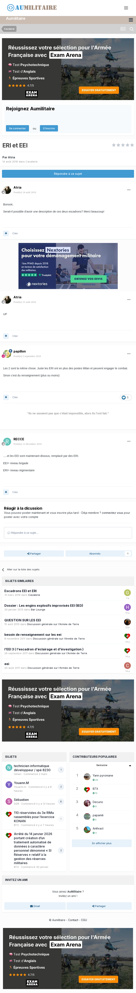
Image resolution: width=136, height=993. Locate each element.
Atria (11, 157)
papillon (20, 351)
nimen (17, 773)
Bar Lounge (38, 609)
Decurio (98, 801)
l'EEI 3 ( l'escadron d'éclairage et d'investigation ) (44, 649)
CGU (84, 920)
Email (35, 905)
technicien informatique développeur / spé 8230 (32, 768)
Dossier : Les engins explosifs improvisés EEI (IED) (43, 605)
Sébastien (21, 800)
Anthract (98, 828)
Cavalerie (32, 161)
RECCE (19, 439)
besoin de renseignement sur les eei (32, 635)
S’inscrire (49, 128)
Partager (34, 553)
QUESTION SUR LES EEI (22, 620)
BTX (16, 824)
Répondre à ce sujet (68, 173)
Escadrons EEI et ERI (20, 591)
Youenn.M (21, 783)
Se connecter (17, 128)
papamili (98, 815)
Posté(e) (25, 192)
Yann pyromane (103, 775)
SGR (16, 803)
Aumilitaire (15, 18)
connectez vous (112, 512)
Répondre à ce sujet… (23, 532)
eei (6, 664)
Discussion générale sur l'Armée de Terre (53, 623)
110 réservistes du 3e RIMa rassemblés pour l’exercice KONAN (34, 817)
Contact (73, 920)
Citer (15, 233)
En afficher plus (102, 843)
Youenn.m (20, 786)
